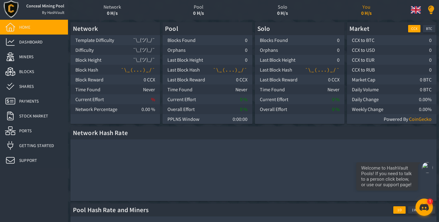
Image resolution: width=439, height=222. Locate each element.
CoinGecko (420, 119)
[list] (34, 94)
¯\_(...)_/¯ (138, 70)
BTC (429, 28)
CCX (414, 28)
